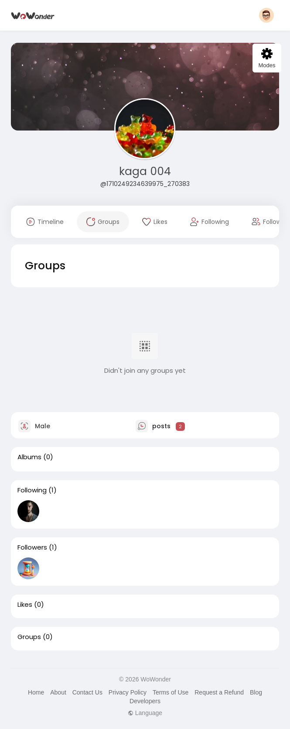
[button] (266, 15)
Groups (29, 636)
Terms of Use (170, 692)
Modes (266, 58)
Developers (145, 701)
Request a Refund (219, 692)
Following (32, 490)
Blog (256, 692)
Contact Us (87, 692)
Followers (32, 547)
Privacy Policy (128, 692)
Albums (29, 457)
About (58, 692)
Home (36, 692)
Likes (24, 604)
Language (145, 713)
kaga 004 (145, 171)
